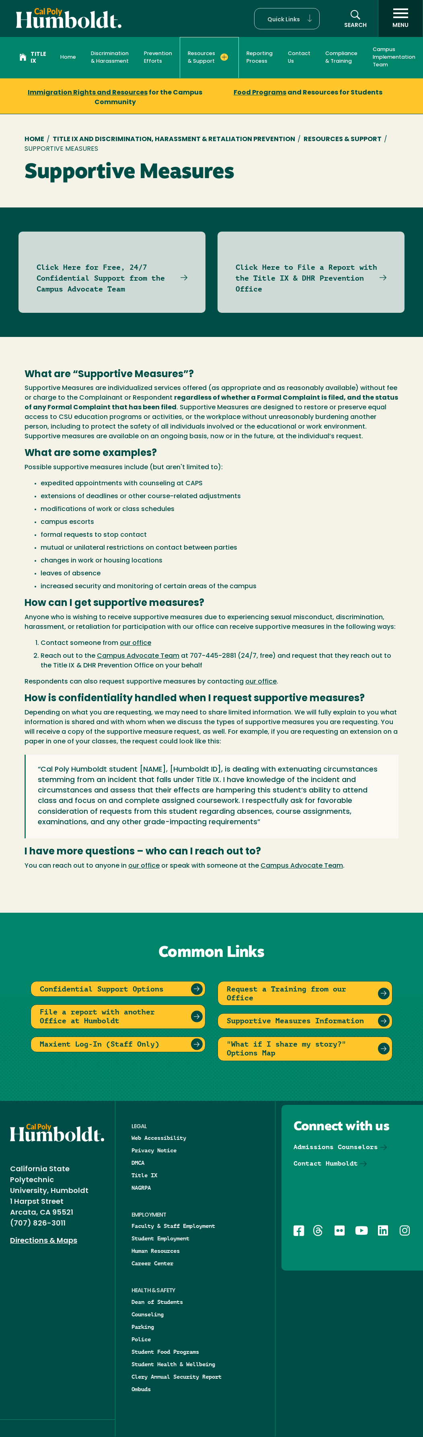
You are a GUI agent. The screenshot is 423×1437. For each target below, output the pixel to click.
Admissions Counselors (336, 1147)
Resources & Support (343, 139)
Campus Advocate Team (138, 656)
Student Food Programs (165, 1352)
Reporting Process (259, 57)
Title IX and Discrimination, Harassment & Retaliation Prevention (174, 139)
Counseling (147, 1314)
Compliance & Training (341, 57)
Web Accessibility (158, 1138)
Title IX (32, 57)
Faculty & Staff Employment (173, 1226)
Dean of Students (157, 1302)
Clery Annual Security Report (176, 1376)
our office (135, 643)
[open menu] (400, 18)
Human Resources (155, 1251)
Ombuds (141, 1389)
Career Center (152, 1263)
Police (141, 1339)
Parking (142, 1327)
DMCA (137, 1163)
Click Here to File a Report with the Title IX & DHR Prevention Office (306, 278)
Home (68, 57)
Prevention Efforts (158, 57)
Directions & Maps (43, 1241)
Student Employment (160, 1238)
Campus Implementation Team (394, 57)
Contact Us (299, 57)
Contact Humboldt (326, 1163)
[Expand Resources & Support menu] (224, 57)
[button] (287, 18)
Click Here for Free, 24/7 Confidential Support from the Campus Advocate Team (101, 278)
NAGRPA (141, 1187)
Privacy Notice (154, 1150)
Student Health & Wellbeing (173, 1364)
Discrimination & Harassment (110, 57)
